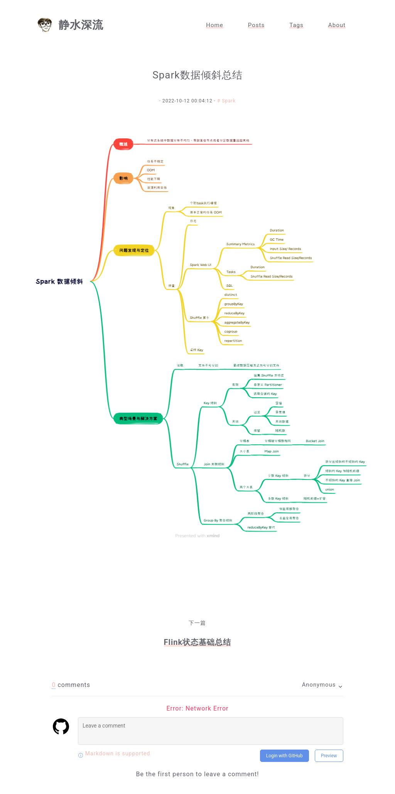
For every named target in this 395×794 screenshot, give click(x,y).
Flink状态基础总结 (197, 642)
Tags (296, 25)
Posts (256, 25)
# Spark (226, 101)
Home (214, 25)
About (337, 25)
